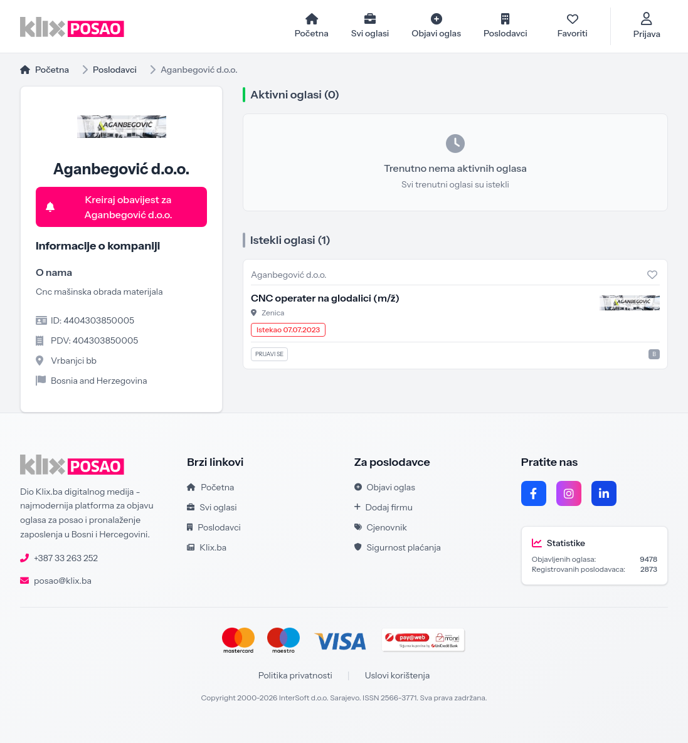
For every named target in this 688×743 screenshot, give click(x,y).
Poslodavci (115, 69)
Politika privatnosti (295, 675)
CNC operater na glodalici (325, 298)
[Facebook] (533, 493)
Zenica (273, 312)
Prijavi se (269, 353)
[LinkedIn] (604, 493)
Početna (44, 69)
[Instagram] (568, 493)
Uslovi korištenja (397, 675)
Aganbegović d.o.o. (289, 274)
